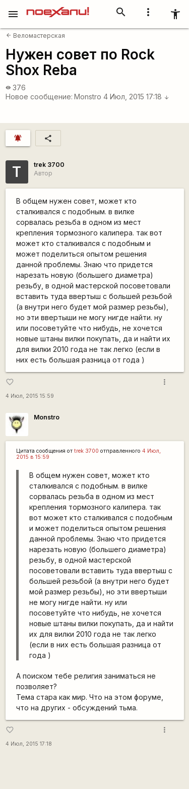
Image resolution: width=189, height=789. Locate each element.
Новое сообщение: (39, 96)
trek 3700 (49, 164)
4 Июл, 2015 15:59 (30, 396)
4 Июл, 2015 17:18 (136, 96)
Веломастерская (36, 35)
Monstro (87, 96)
